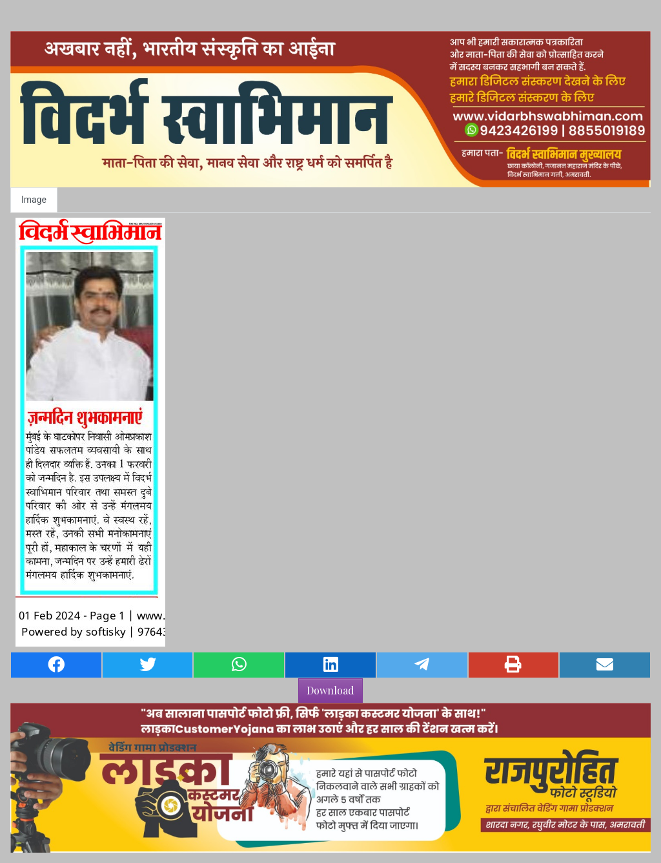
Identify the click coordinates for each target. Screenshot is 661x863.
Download (330, 690)
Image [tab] (33, 199)
